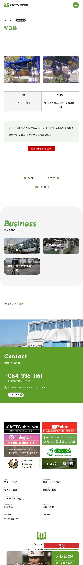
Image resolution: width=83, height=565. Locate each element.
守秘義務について (11, 520)
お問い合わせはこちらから (41, 149)
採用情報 (46, 515)
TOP (5, 304)
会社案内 (7, 515)
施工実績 (13, 304)
